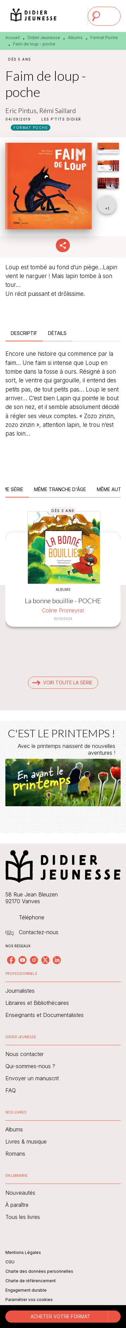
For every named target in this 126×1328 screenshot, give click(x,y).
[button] (61, 119)
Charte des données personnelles (39, 1271)
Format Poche (104, 37)
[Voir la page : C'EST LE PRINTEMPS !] (63, 769)
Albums (75, 37)
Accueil (12, 37)
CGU (9, 1261)
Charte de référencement (30, 1280)
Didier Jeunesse (44, 37)
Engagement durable (26, 1290)
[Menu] (104, 16)
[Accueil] (33, 16)
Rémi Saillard (57, 110)
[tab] (24, 333)
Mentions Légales (23, 1252)
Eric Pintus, (22, 110)
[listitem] (11, 960)
